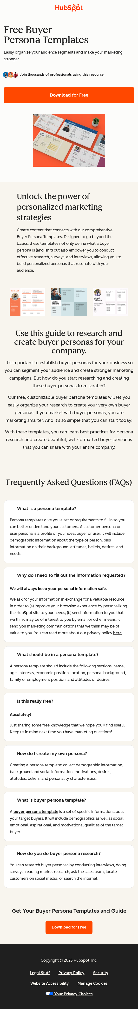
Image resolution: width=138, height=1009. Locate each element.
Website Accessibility (49, 983)
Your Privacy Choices (69, 994)
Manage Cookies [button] (93, 983)
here (117, 633)
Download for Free (69, 95)
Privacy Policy (72, 973)
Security (100, 973)
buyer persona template (35, 811)
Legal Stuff (40, 973)
